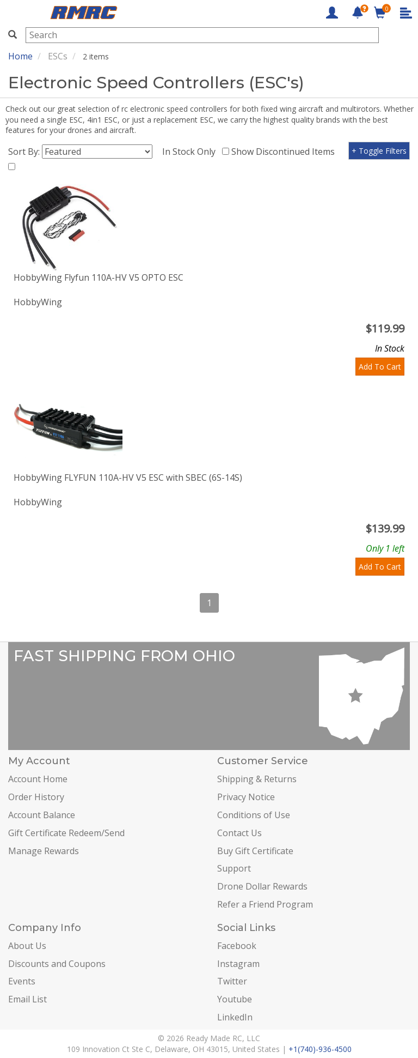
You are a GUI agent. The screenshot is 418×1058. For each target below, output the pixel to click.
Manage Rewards (43, 851)
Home (20, 56)
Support (234, 868)
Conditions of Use (253, 815)
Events (21, 981)
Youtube (234, 999)
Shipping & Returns (257, 779)
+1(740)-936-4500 (320, 1049)
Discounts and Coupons (57, 964)
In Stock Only (191, 152)
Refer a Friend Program (265, 904)
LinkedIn (235, 1017)
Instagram (238, 964)
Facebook (236, 946)
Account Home (37, 779)
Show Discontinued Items (285, 152)
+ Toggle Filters (379, 151)
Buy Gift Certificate (255, 851)
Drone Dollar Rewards (262, 886)
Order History (36, 797)
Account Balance (41, 815)
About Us (27, 946)
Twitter (232, 981)
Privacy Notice (246, 797)
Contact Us (239, 833)
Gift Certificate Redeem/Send (66, 833)
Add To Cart (380, 366)
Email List (27, 999)
